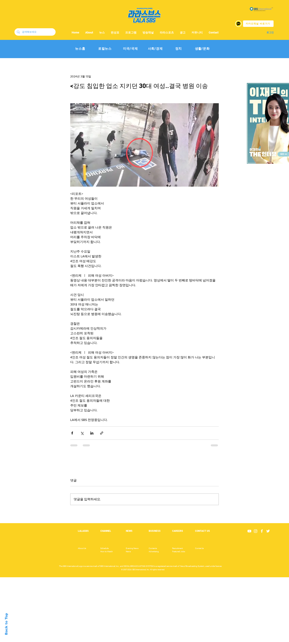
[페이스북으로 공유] (72, 433)
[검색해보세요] (34, 32)
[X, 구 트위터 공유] (82, 433)
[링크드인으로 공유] (92, 433)
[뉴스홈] (80, 48)
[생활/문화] (202, 48)
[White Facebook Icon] (261, 531)
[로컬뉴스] (105, 48)
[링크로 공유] (102, 433)
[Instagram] (255, 531)
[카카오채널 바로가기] (258, 23)
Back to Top (6, 624)
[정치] (178, 48)
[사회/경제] (155, 48)
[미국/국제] (130, 48)
